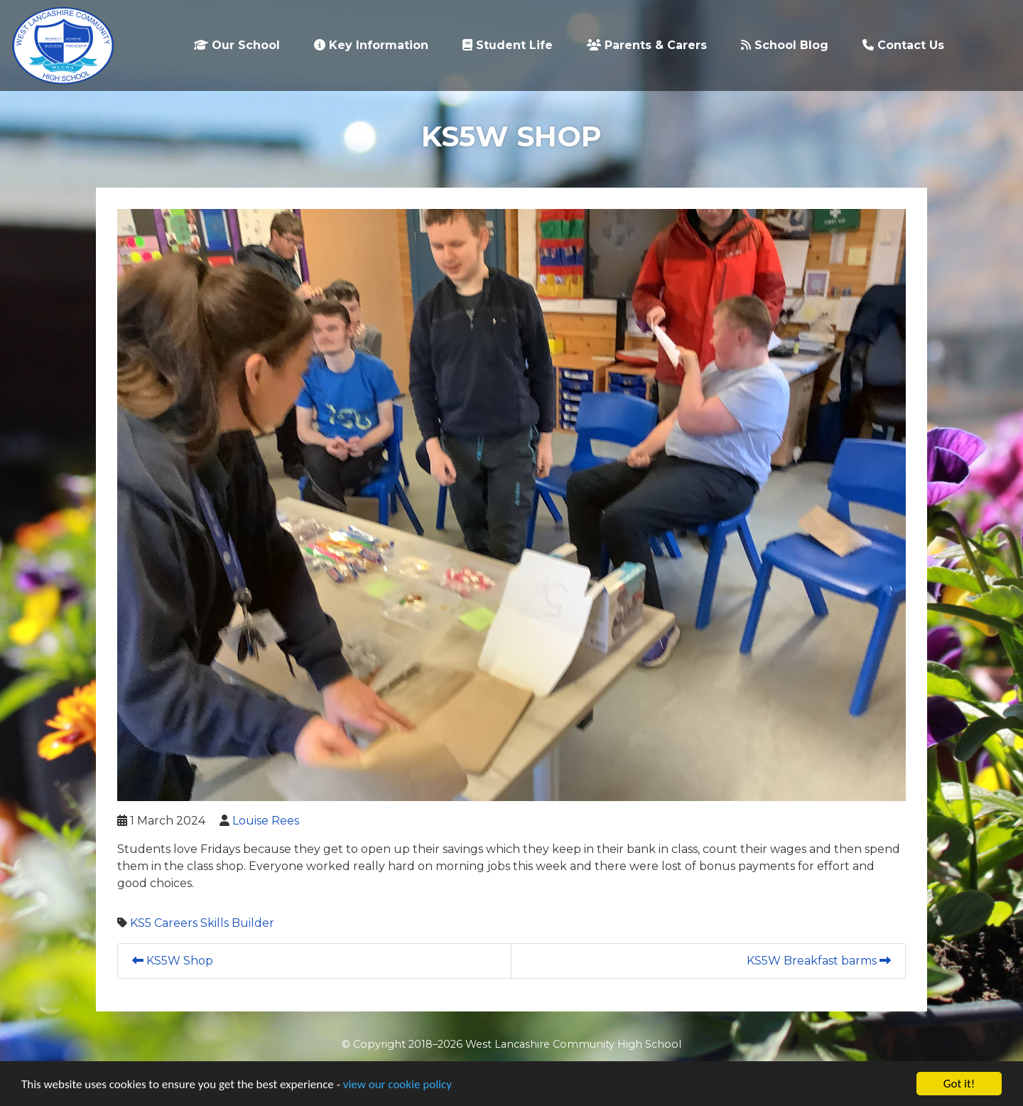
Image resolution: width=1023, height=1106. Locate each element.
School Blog (784, 45)
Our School (237, 45)
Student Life (507, 45)
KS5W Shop (172, 960)
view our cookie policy (397, 1084)
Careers (175, 923)
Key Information (371, 45)
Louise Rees (265, 820)
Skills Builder (237, 923)
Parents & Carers (647, 45)
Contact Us (903, 45)
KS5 (140, 923)
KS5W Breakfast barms (819, 960)
